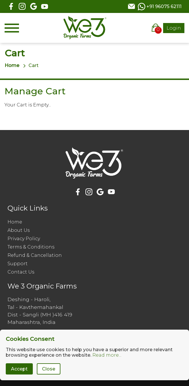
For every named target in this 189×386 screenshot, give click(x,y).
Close (48, 369)
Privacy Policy (23, 238)
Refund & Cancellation (34, 255)
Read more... (106, 355)
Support (17, 263)
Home (12, 65)
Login (174, 28)
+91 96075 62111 (164, 6)
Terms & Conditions (30, 247)
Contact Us (20, 272)
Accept (19, 369)
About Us (18, 230)
